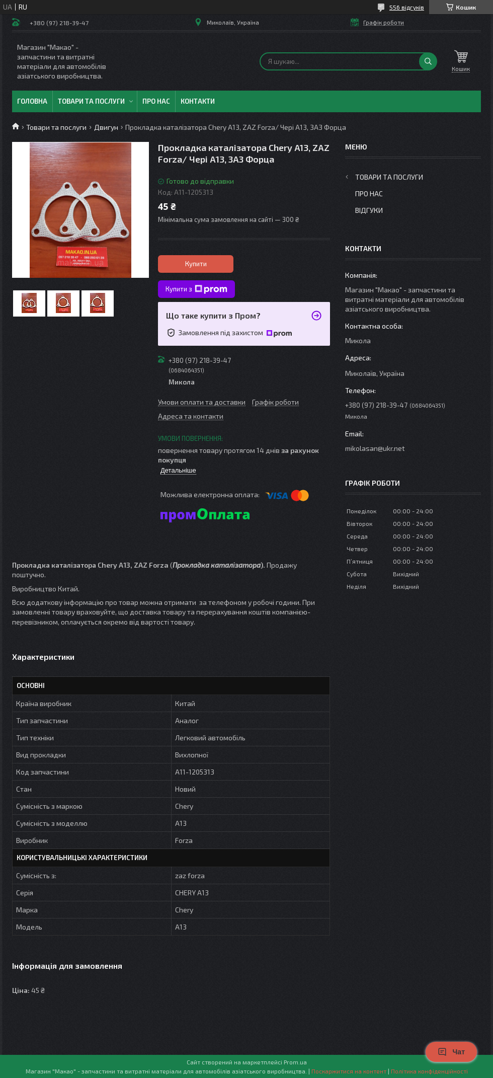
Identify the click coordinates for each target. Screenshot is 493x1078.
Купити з (196, 289)
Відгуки (369, 210)
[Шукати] (428, 61)
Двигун (106, 127)
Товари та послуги (91, 101)
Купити (196, 264)
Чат (451, 1051)
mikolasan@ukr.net (375, 448)
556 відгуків (406, 7)
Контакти (198, 101)
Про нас (156, 101)
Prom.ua (295, 1061)
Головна (32, 101)
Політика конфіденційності (429, 1070)
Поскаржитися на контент (348, 1070)
